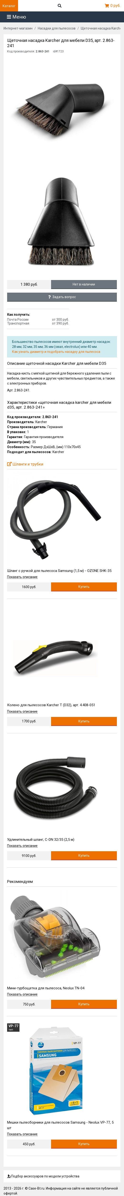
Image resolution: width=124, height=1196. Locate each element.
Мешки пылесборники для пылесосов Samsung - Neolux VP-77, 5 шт (60, 1125)
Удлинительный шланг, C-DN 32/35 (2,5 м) (40, 839)
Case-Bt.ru (36, 1188)
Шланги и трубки (25, 464)
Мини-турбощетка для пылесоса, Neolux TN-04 (45, 988)
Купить (84, 587)
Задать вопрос (62, 297)
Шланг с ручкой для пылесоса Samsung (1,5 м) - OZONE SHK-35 (59, 571)
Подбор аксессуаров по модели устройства (43, 1176)
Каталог (9, 6)
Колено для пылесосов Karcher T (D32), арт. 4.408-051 (51, 705)
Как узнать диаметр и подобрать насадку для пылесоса (56, 352)
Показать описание (22, 577)
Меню (16, 17)
